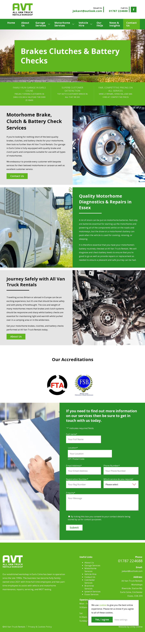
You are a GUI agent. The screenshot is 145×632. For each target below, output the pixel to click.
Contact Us (131, 24)
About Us (25, 24)
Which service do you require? (118, 479)
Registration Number (77, 479)
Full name (71, 434)
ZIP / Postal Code (76, 458)
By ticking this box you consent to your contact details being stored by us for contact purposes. (99, 518)
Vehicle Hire (83, 24)
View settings (120, 619)
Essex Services (91, 594)
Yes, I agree (102, 619)
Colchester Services (90, 581)
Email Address (74, 465)
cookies (103, 605)
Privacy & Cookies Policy (40, 626)
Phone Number (111, 465)
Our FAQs (100, 24)
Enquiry (70, 492)
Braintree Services (89, 587)
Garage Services (40, 24)
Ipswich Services (92, 591)
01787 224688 (130, 560)
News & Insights (114, 24)
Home (11, 22)
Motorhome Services (62, 24)
